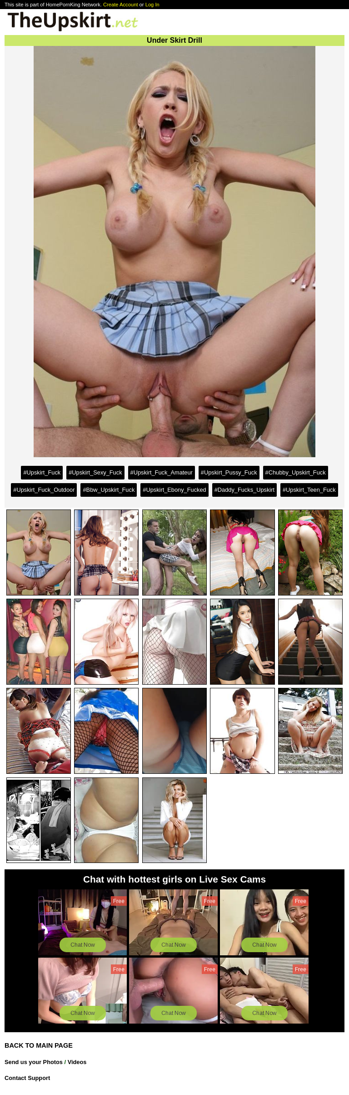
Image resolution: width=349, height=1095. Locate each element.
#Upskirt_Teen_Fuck (309, 489)
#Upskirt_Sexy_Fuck (95, 472)
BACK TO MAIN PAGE (39, 1045)
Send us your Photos (34, 1062)
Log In (152, 4)
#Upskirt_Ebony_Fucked (174, 489)
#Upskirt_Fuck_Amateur (161, 472)
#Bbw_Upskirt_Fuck (109, 489)
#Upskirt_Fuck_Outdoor (44, 489)
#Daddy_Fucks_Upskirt (244, 489)
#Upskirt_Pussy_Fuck (229, 472)
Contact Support (27, 1078)
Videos (77, 1062)
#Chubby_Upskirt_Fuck (295, 472)
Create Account (120, 4)
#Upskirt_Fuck (41, 472)
